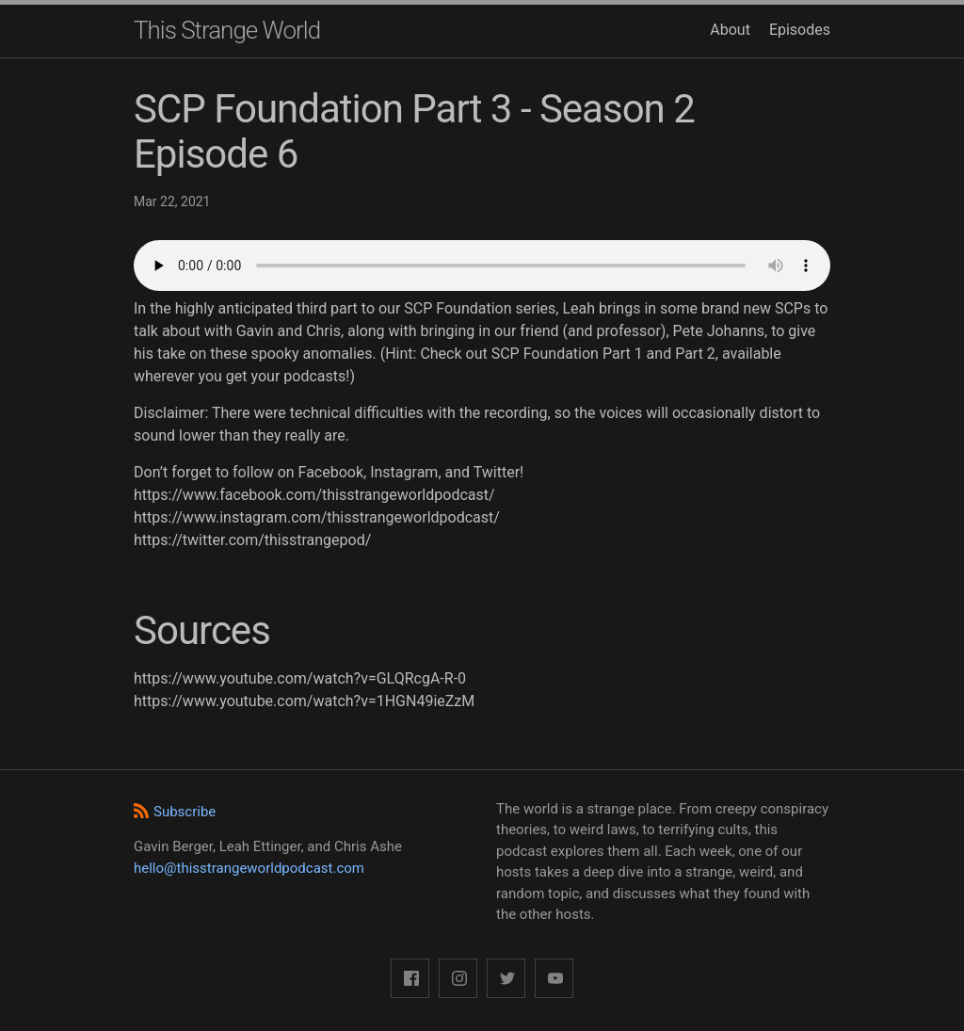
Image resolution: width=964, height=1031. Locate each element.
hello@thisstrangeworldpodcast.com (249, 868)
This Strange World (227, 30)
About (730, 30)
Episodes (799, 30)
